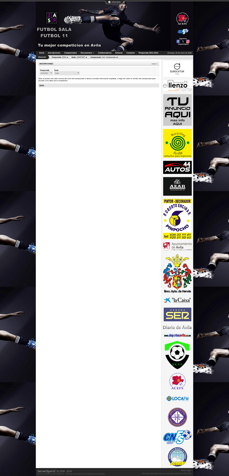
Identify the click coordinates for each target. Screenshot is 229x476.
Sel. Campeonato (103, 57)
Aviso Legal (186, 470)
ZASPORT (78, 57)
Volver (154, 64)
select (51, 73)
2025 (59, 57)
